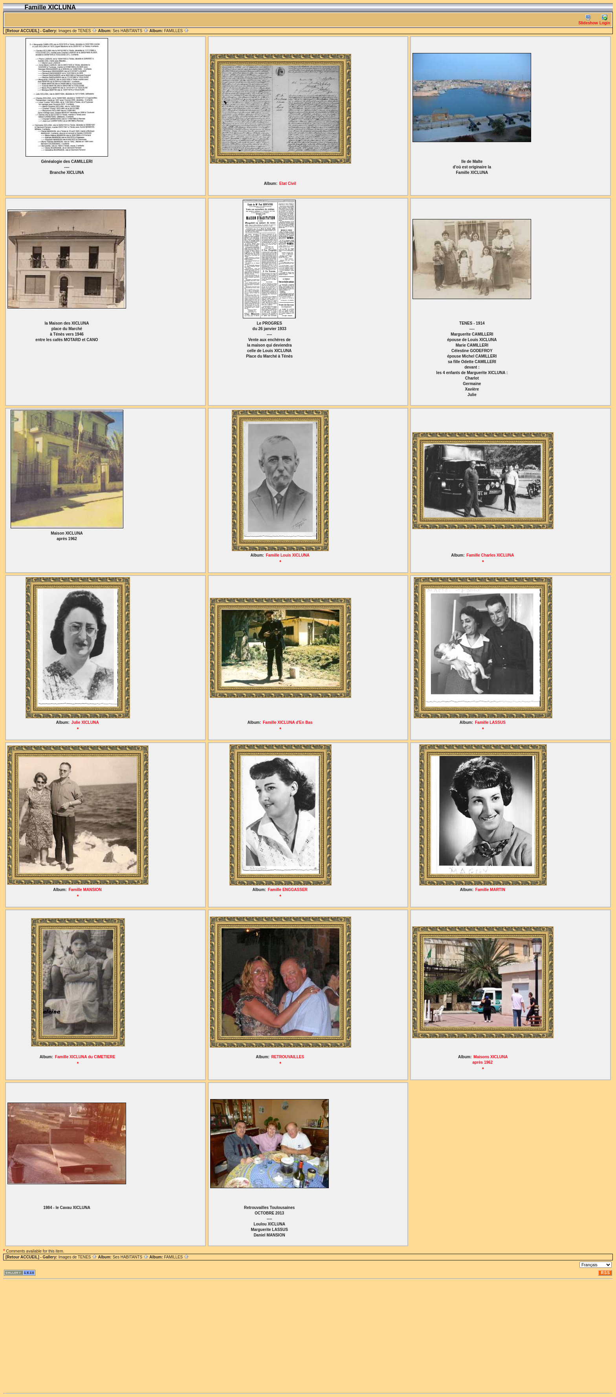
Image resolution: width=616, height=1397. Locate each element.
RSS (605, 1273)
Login (605, 20)
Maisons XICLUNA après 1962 (490, 1060)
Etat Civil (287, 183)
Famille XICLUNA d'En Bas (287, 722)
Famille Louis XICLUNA (288, 555)
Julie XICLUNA (85, 722)
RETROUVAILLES (287, 1057)
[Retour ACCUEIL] (22, 31)
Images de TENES (78, 31)
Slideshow (588, 20)
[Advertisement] (239, 1336)
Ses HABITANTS (130, 31)
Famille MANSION (84, 890)
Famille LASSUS (490, 722)
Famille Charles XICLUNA (490, 555)
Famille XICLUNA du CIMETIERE (85, 1057)
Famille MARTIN (490, 890)
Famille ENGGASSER (288, 890)
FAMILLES (176, 31)
